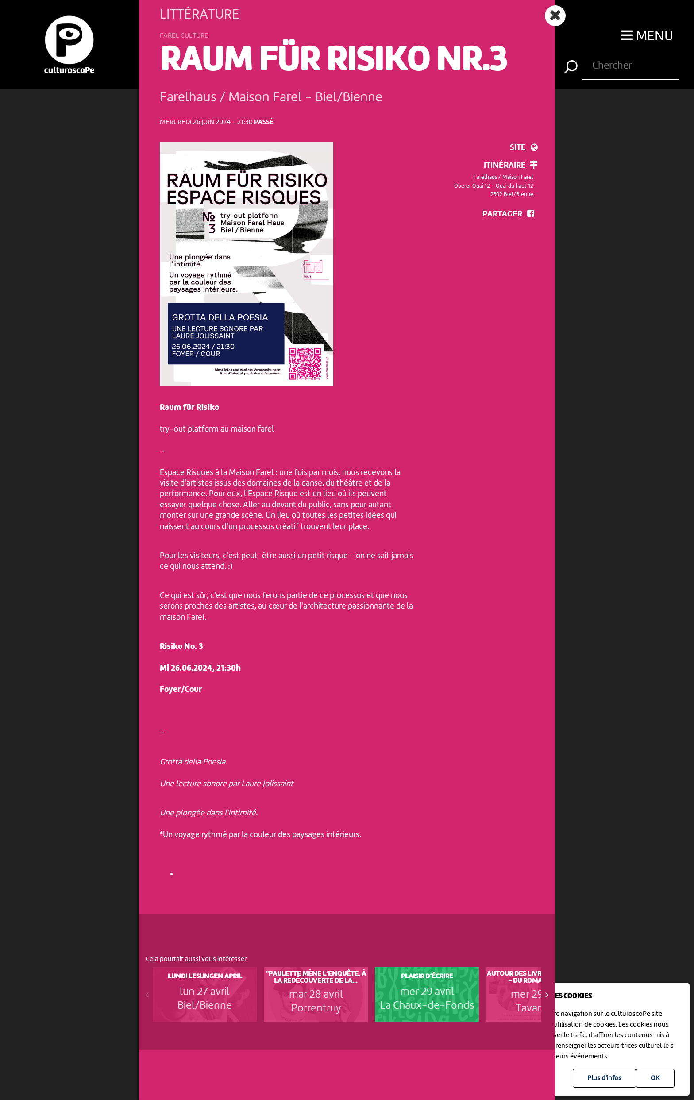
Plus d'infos (604, 1078)
